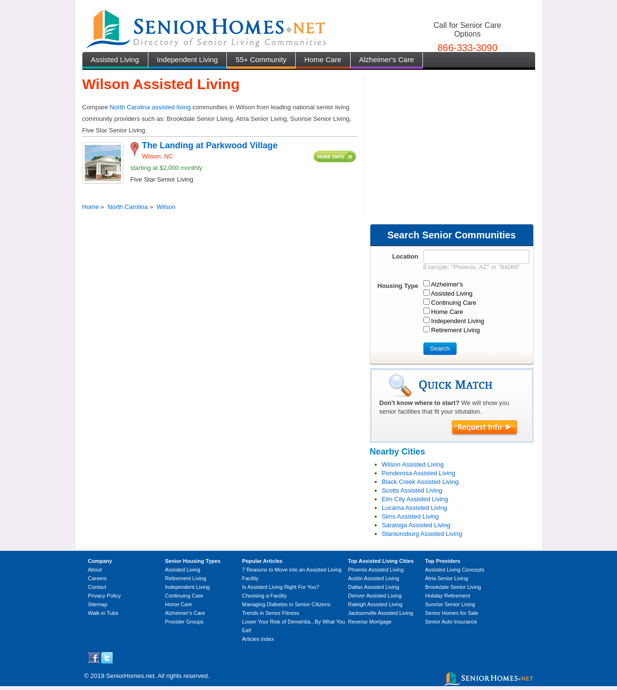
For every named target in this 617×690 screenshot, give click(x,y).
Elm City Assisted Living (415, 499)
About (95, 570)
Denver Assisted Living (375, 596)
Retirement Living (186, 578)
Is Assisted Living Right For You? (280, 587)
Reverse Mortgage (370, 622)
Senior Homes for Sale (452, 613)
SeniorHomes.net (130, 675)
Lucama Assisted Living (414, 507)
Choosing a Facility (264, 596)
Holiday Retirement (448, 596)
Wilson (166, 206)
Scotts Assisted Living (412, 490)
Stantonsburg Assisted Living (422, 533)
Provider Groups (184, 622)
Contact (97, 587)
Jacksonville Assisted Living (380, 613)
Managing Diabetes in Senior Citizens (286, 604)
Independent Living (187, 59)
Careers (97, 578)
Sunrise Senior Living (450, 604)
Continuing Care (184, 596)
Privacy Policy (104, 596)
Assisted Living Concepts (455, 570)
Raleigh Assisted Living (375, 604)
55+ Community (261, 59)
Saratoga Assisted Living (416, 525)
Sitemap (97, 604)
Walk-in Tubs (103, 613)
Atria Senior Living (446, 578)
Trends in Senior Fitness (271, 613)
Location (405, 256)
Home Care (322, 59)
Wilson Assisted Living (413, 464)
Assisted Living (115, 59)
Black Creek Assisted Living (420, 481)
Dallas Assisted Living (373, 587)
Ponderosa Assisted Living (418, 473)
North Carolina (127, 206)
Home (90, 206)
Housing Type (398, 285)
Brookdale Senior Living (453, 587)
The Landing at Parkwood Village (210, 145)
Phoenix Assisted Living (376, 570)
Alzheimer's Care (386, 59)
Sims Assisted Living (410, 516)
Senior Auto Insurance (451, 622)
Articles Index (258, 639)
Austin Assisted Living (373, 578)
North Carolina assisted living (150, 107)
